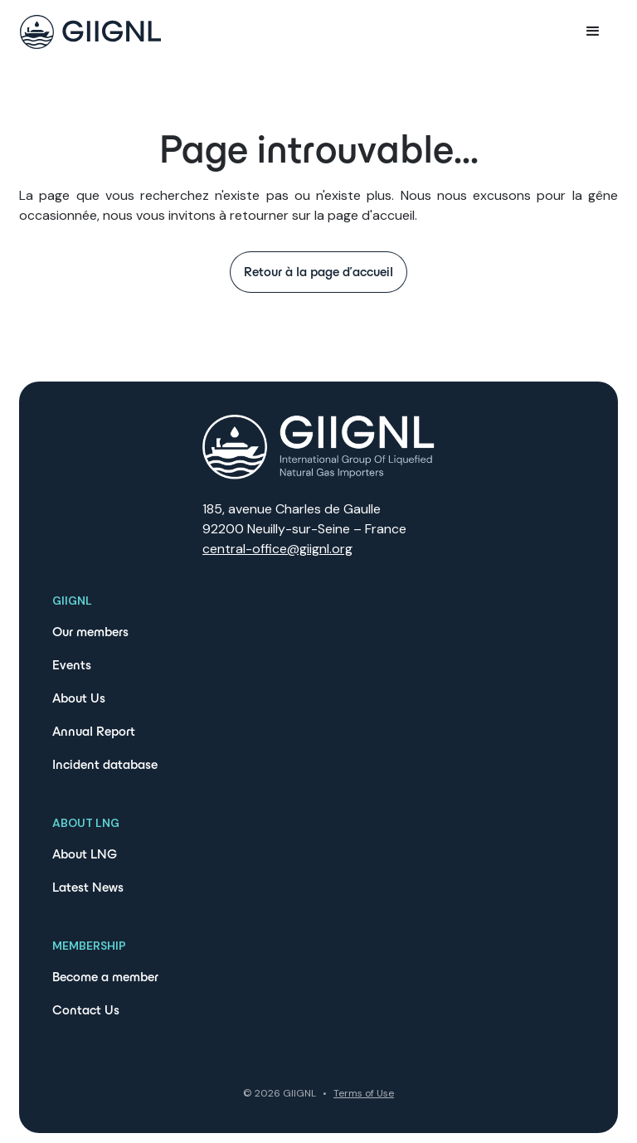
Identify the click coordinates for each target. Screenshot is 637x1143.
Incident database (105, 764)
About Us (78, 698)
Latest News (88, 887)
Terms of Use (363, 1093)
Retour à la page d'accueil (318, 272)
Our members (90, 632)
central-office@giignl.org (277, 548)
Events (71, 665)
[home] (90, 32)
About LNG (84, 854)
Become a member (105, 977)
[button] (593, 31)
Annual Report (93, 731)
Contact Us (85, 1010)
